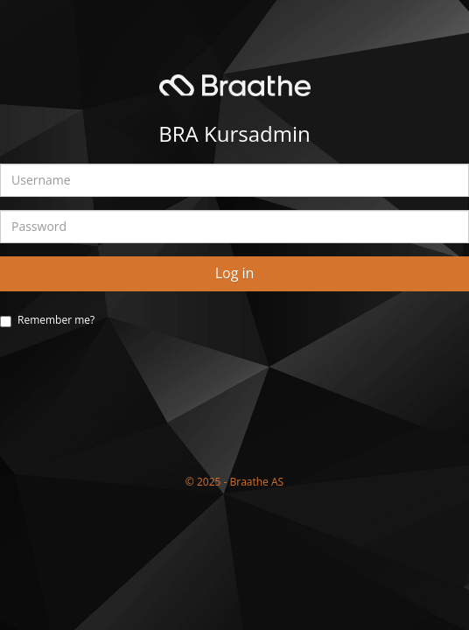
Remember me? (56, 319)
